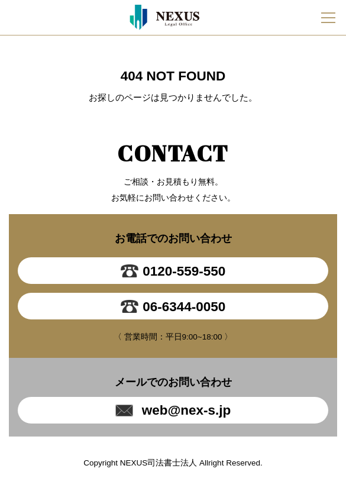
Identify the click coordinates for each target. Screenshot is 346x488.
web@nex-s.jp (173, 410)
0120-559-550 (173, 270)
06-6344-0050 (173, 306)
